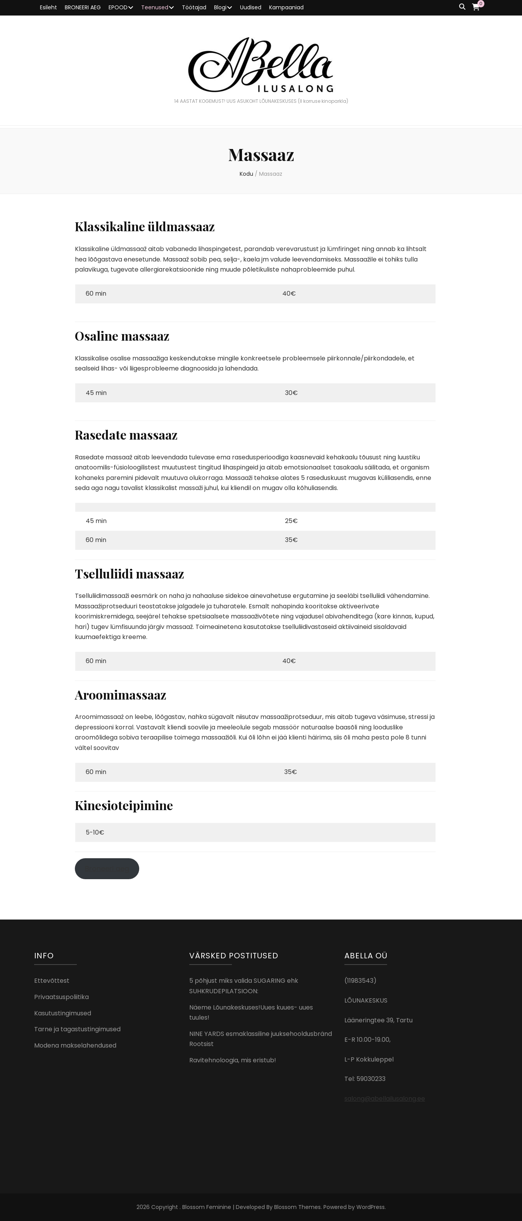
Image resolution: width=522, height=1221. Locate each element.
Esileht (48, 7)
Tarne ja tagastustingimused (77, 1029)
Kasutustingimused (62, 1013)
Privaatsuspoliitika (61, 996)
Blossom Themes (297, 1207)
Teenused (154, 7)
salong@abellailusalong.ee (384, 1098)
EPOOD (118, 7)
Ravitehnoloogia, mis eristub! (232, 1060)
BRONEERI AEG (83, 7)
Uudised (250, 7)
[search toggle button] (462, 7)
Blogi (220, 7)
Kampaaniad (286, 7)
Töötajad (194, 7)
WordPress (370, 1207)
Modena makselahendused (75, 1045)
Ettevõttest (51, 980)
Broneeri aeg (107, 868)
